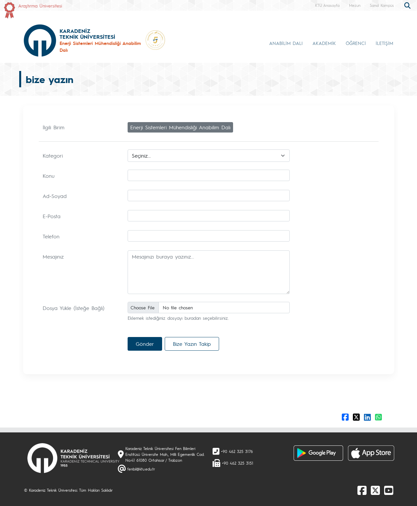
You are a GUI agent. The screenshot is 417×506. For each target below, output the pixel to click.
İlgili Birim (53, 127)
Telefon (51, 236)
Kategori (53, 155)
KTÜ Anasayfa (327, 5)
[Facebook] (362, 490)
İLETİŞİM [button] (384, 43)
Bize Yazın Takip (192, 343)
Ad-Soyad (55, 195)
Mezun (354, 5)
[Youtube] (388, 490)
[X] (375, 490)
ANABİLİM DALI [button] (286, 43)
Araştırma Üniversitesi (40, 5)
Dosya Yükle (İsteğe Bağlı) (73, 307)
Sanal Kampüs (382, 5)
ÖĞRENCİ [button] (356, 43)
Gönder (145, 343)
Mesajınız (53, 256)
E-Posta (52, 216)
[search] (408, 5)
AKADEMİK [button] (324, 43)
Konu (48, 175)
